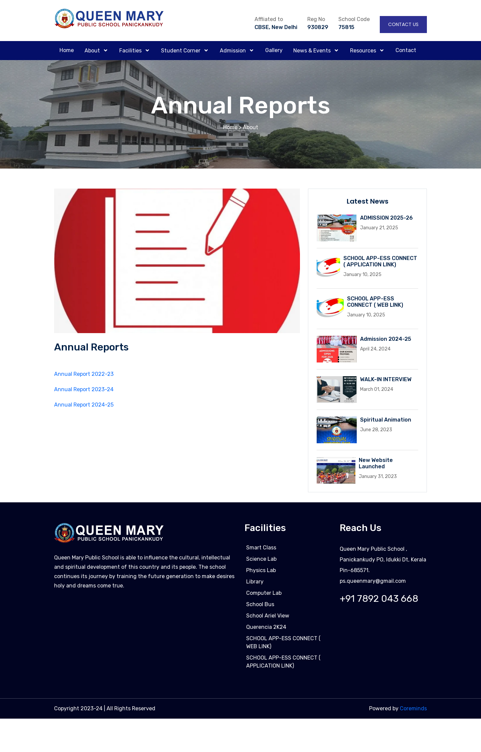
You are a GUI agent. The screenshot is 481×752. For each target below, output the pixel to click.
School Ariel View (267, 618)
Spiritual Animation (385, 420)
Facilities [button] (131, 50)
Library (255, 584)
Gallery (274, 50)
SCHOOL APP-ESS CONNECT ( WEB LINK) (375, 301)
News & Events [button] (312, 50)
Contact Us (403, 24)
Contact (405, 50)
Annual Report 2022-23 (84, 374)
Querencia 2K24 (266, 629)
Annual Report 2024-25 (84, 405)
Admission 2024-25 (385, 339)
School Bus (260, 606)
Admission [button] (233, 50)
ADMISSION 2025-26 (386, 218)
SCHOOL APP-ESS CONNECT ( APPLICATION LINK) (380, 261)
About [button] (93, 50)
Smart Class (261, 550)
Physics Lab (261, 572)
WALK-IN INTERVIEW (386, 379)
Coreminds (413, 711)
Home (66, 50)
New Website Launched (376, 463)
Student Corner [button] (181, 50)
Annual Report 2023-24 (84, 390)
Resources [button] (363, 50)
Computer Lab (264, 595)
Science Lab (261, 561)
